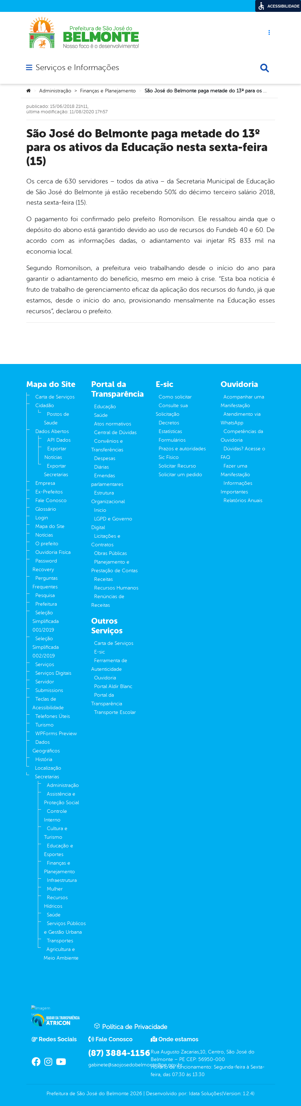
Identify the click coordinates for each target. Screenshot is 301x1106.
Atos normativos (112, 424)
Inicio (100, 510)
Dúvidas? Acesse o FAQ (243, 453)
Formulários (172, 440)
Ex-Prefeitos (49, 492)
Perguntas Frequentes (45, 582)
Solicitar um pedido (180, 474)
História (43, 759)
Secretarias (47, 776)
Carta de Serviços (55, 397)
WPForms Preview (56, 733)
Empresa (45, 483)
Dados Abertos (52, 431)
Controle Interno (55, 816)
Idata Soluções (205, 1093)
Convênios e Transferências (107, 445)
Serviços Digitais (53, 673)
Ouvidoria (105, 678)
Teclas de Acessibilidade (48, 703)
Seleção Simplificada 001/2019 (45, 621)
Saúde (54, 915)
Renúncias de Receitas (107, 601)
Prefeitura (46, 604)
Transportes (60, 940)
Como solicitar (175, 397)
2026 (135, 1093)
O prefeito (46, 543)
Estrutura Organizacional (108, 497)
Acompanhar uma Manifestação (242, 401)
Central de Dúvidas (115, 432)
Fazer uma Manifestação (235, 470)
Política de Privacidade (130, 1026)
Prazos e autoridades (182, 448)
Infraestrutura (62, 880)
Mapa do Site (50, 526)
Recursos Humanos (116, 588)
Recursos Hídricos (56, 902)
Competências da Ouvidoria (242, 436)
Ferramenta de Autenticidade (109, 665)
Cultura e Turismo (55, 833)
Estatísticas (170, 431)
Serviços (44, 664)
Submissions (49, 690)
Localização (48, 768)
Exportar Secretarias (56, 470)
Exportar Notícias (55, 453)
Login (41, 517)
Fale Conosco (51, 500)
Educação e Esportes (58, 850)
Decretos (169, 422)
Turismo (44, 725)
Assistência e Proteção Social (61, 798)
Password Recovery (44, 565)
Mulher (55, 889)
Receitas (103, 579)
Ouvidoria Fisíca (53, 552)
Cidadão (44, 405)
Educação (105, 406)
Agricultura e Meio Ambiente (61, 954)
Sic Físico (169, 457)
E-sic (99, 652)
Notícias (44, 535)
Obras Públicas (110, 553)
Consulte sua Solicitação (172, 410)
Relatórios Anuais (242, 500)
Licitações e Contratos (105, 540)
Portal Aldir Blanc (113, 686)
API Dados (59, 440)
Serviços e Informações (77, 67)
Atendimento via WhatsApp (241, 418)
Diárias (101, 467)
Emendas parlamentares (107, 480)
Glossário (45, 509)
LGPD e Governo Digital (111, 523)
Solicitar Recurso (177, 466)
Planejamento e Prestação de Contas (114, 566)
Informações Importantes (236, 488)
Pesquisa (45, 595)
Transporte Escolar (115, 712)
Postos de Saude (56, 418)
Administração (55, 91)
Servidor (44, 681)
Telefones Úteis (52, 716)
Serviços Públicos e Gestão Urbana (65, 928)
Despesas (104, 458)
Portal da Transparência (106, 699)
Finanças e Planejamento (108, 91)
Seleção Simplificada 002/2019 (45, 647)
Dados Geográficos (46, 746)
